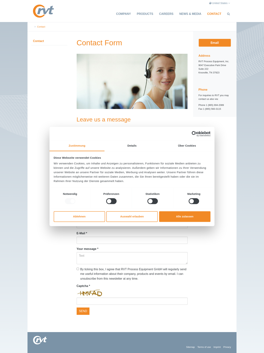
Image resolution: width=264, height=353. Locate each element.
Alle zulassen (184, 216)
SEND (83, 311)
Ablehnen (79, 216)
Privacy (227, 347)
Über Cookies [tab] (187, 145)
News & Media (190, 13)
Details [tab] (132, 145)
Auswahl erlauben (132, 216)
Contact (214, 13)
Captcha (83, 286)
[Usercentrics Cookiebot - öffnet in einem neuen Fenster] (194, 134)
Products (145, 13)
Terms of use (204, 347)
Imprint (217, 347)
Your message (87, 248)
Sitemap (190, 347)
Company (123, 13)
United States (219, 3)
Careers (166, 13)
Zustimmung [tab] (77, 145)
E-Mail (82, 233)
